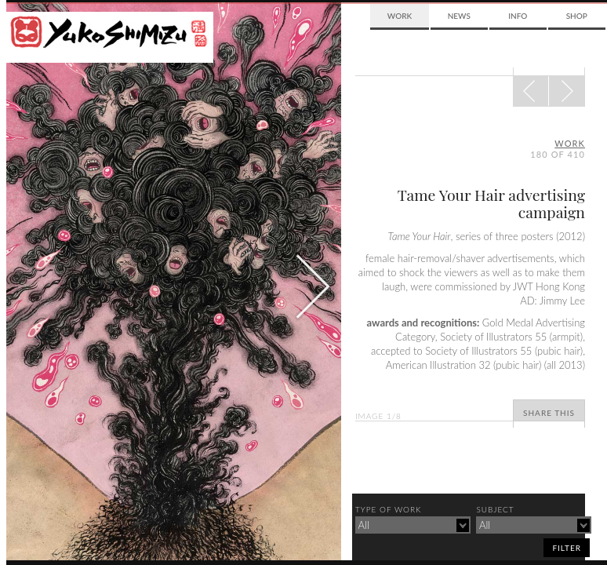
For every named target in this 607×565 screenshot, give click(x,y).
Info (517, 15)
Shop (576, 15)
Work (399, 15)
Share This (549, 412)
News (459, 15)
